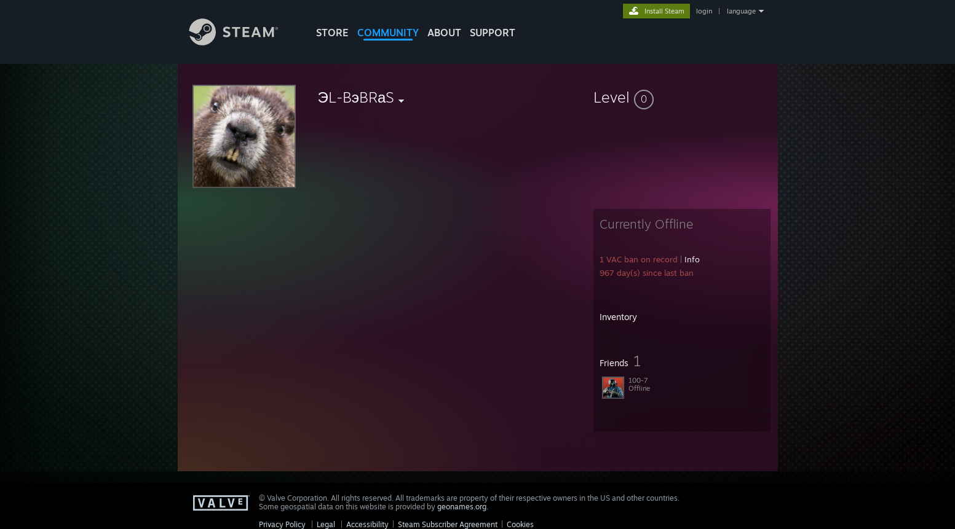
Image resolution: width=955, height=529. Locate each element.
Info (692, 259)
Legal (326, 524)
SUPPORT (492, 32)
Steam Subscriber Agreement (447, 524)
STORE (332, 32)
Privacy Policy (282, 524)
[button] (682, 97)
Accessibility (367, 524)
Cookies (520, 524)
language (741, 11)
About (444, 32)
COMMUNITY (388, 32)
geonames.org (461, 506)
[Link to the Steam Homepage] (243, 42)
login (704, 11)
